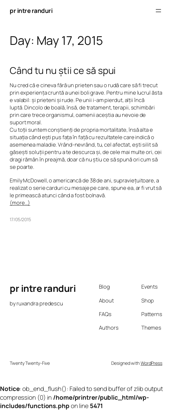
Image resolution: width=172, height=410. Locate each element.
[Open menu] (158, 11)
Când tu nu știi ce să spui (63, 70)
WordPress (151, 363)
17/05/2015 (20, 219)
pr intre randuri (31, 10)
